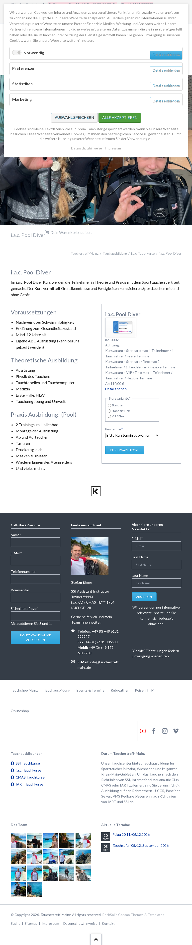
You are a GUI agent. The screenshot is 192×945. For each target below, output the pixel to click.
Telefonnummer (23, 571)
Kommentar (20, 590)
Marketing (22, 99)
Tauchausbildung (115, 253)
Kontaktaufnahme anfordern (35, 637)
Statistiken (22, 83)
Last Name (140, 575)
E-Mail (19, 552)
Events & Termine (90, 690)
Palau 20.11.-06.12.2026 (131, 834)
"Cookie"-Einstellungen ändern (155, 651)
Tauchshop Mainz (24, 690)
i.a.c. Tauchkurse (143, 253)
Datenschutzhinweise (80, 923)
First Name (140, 557)
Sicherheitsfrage (24, 608)
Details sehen (116, 389)
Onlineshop (20, 711)
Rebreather (120, 690)
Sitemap (31, 923)
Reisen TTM (144, 690)
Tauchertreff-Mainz (84, 253)
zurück (96, 491)
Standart (117, 405)
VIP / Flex (118, 416)
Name (19, 534)
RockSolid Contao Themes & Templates (133, 915)
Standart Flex (121, 411)
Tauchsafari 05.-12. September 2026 (140, 845)
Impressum (50, 923)
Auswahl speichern (74, 117)
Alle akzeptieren (119, 117)
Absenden (144, 597)
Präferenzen (23, 68)
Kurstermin (114, 429)
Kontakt (108, 923)
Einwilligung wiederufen (150, 656)
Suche (15, 923)
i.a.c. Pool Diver (122, 314)
